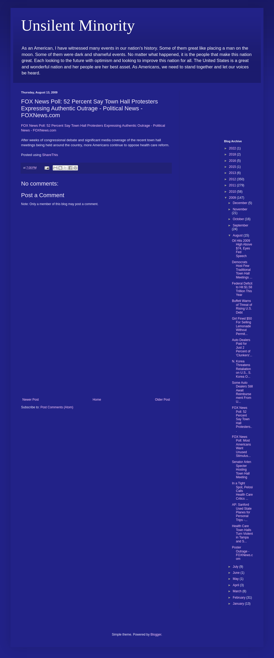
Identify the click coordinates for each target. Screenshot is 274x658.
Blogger (155, 634)
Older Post (162, 399)
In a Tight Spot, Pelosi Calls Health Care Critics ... (242, 490)
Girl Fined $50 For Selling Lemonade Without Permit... (242, 326)
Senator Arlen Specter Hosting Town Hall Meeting (241, 469)
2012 (233, 179)
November (240, 209)
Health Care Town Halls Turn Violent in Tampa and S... (242, 533)
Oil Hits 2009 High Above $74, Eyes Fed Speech (242, 248)
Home (97, 399)
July (236, 567)
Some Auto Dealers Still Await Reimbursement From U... (242, 392)
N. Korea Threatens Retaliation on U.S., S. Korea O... (241, 368)
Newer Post (30, 399)
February (239, 597)
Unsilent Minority (78, 25)
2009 (233, 198)
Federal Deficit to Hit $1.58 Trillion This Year (242, 289)
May (236, 579)
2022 (233, 148)
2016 (233, 161)
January (239, 603)
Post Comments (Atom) (56, 407)
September (240, 225)
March (237, 591)
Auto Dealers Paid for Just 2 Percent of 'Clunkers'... (242, 347)
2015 (233, 167)
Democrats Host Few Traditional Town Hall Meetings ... (242, 269)
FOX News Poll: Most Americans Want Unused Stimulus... (241, 446)
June (236, 573)
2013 (233, 173)
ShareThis (50, 155)
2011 (233, 185)
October (239, 219)
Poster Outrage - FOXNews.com (242, 553)
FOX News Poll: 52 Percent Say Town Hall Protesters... (242, 419)
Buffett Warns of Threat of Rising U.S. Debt (242, 306)
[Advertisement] (96, 358)
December (240, 203)
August (238, 235)
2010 (233, 191)
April (236, 585)
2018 (233, 154)
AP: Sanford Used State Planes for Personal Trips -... (241, 512)
